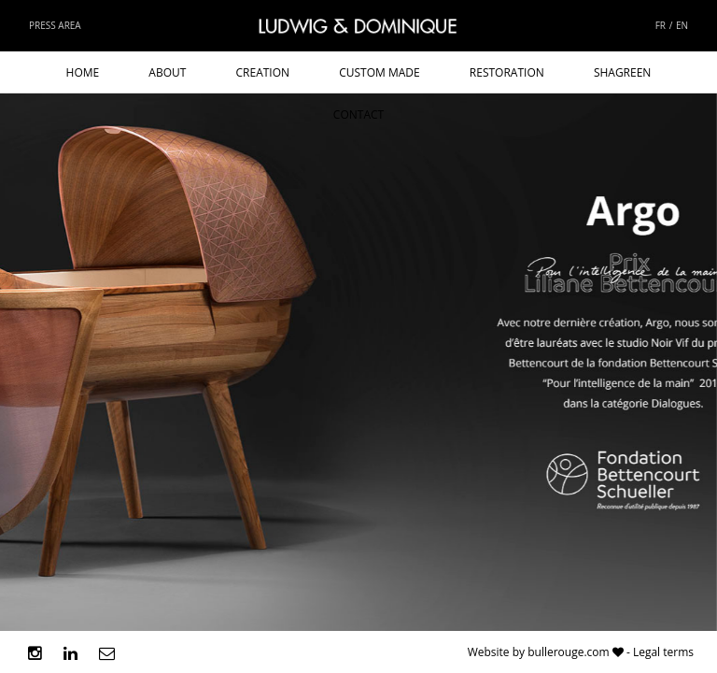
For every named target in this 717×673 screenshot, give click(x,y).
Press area (55, 25)
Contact (358, 114)
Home (83, 72)
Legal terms (663, 652)
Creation (263, 72)
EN (682, 25)
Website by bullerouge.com (539, 652)
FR (660, 25)
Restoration (507, 72)
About (167, 72)
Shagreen (623, 72)
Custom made (379, 72)
